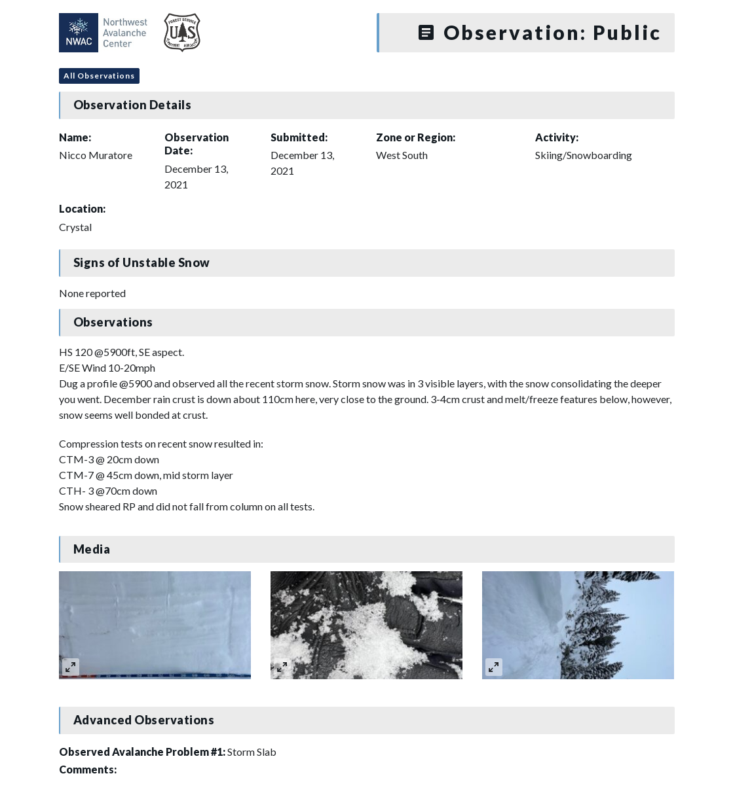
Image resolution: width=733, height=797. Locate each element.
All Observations (99, 75)
